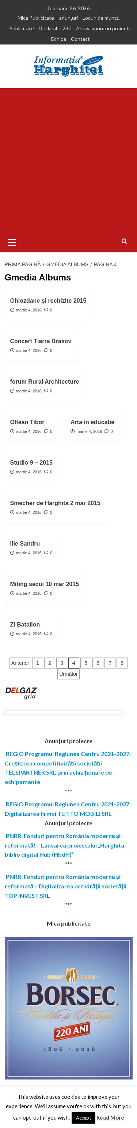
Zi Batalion (25, 624)
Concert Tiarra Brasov (41, 341)
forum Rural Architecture (44, 382)
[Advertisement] (68, 160)
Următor (68, 674)
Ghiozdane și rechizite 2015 (48, 301)
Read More (110, 1117)
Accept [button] (83, 1118)
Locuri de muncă (101, 18)
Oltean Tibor (27, 422)
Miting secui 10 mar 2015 (44, 584)
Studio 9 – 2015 (31, 463)
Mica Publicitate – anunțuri (48, 18)
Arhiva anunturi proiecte (104, 28)
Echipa (58, 39)
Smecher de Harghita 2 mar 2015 (55, 503)
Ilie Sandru (25, 543)
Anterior (20, 663)
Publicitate (21, 28)
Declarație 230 (55, 28)
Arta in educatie (92, 422)
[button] (12, 241)
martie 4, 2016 (29, 310)
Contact (80, 39)
